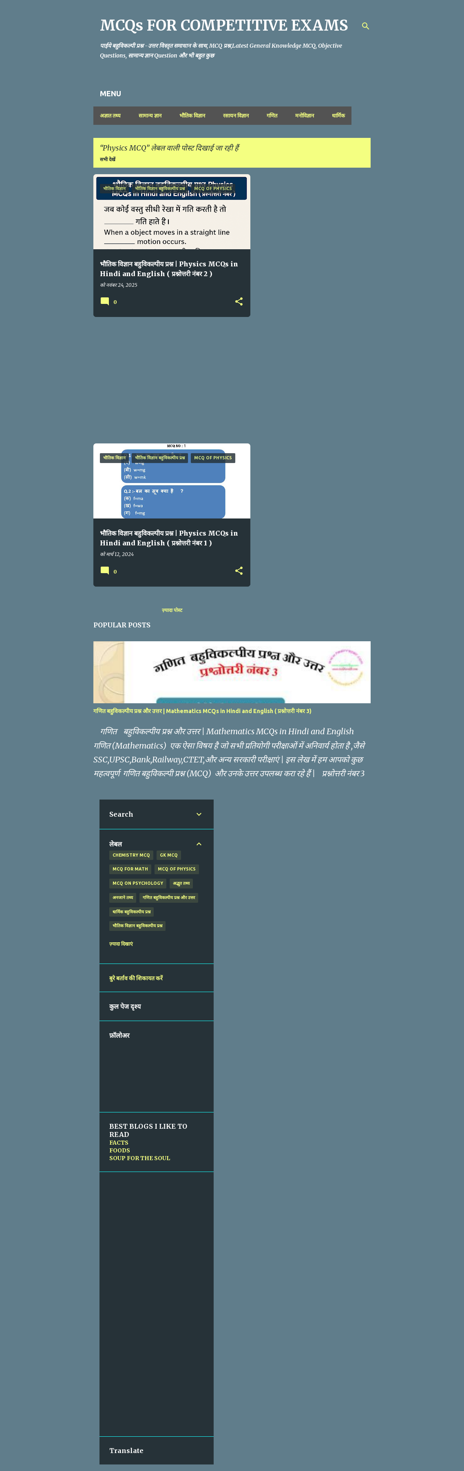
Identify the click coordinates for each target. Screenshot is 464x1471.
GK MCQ (169, 855)
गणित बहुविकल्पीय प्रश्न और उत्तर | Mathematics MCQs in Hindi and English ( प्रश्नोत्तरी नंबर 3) (202, 711)
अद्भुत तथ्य (181, 883)
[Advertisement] (168, 380)
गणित (272, 115)
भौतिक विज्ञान (192, 115)
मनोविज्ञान (304, 115)
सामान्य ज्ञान (150, 115)
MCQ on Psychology (138, 883)
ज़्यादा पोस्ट (172, 610)
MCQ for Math (130, 868)
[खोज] (366, 26)
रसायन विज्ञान (236, 115)
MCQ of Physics (177, 868)
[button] (239, 302)
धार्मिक (338, 115)
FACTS (118, 1142)
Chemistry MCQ (131, 855)
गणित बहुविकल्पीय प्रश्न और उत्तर (169, 897)
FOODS (119, 1150)
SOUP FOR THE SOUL (139, 1158)
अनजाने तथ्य (123, 897)
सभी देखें (107, 159)
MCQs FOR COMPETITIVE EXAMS (224, 25)
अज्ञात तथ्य (110, 115)
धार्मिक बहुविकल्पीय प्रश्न (131, 911)
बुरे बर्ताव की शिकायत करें (136, 978)
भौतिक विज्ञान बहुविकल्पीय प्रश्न (137, 925)
